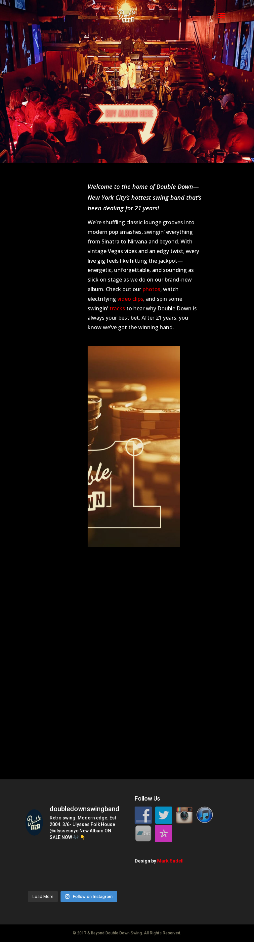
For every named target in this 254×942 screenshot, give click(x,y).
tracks (117, 308)
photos (151, 289)
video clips (130, 298)
